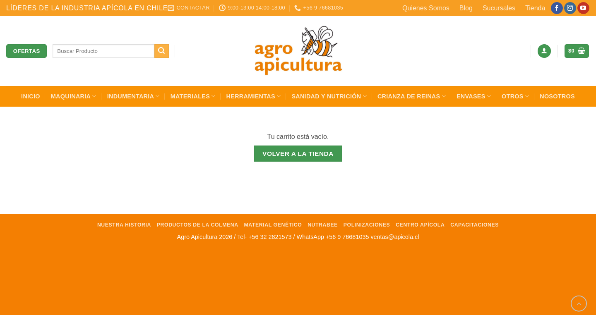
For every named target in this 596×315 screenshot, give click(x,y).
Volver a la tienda (298, 153)
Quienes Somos (425, 8)
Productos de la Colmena (197, 225)
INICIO (30, 96)
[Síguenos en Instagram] (570, 8)
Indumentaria (133, 96)
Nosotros (557, 96)
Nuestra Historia (124, 225)
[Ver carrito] (577, 51)
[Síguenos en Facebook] (557, 8)
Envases (474, 96)
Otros (515, 96)
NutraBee (323, 225)
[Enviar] (161, 51)
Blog (466, 8)
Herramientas (253, 96)
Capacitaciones (474, 225)
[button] (544, 51)
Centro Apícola (420, 225)
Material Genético (273, 225)
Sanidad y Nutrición (329, 96)
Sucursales (499, 8)
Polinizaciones (367, 225)
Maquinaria (73, 96)
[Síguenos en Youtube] (583, 8)
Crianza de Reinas (411, 96)
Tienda (535, 8)
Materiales (193, 96)
